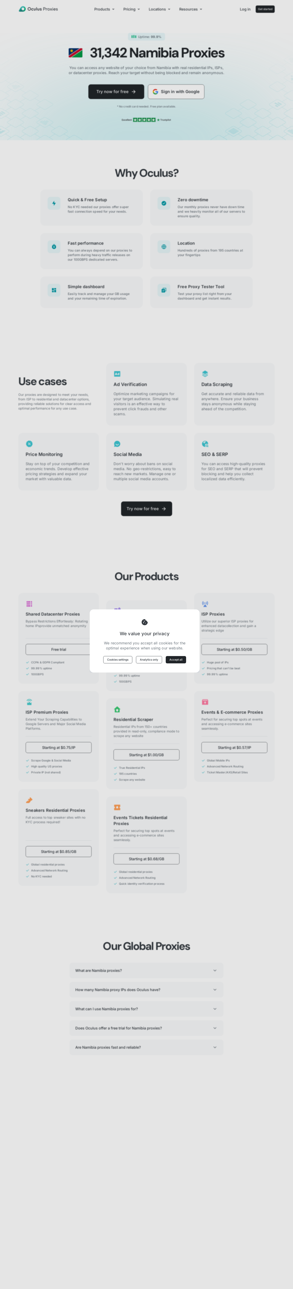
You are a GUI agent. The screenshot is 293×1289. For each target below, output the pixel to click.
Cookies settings (117, 659)
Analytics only (149, 659)
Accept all (175, 659)
